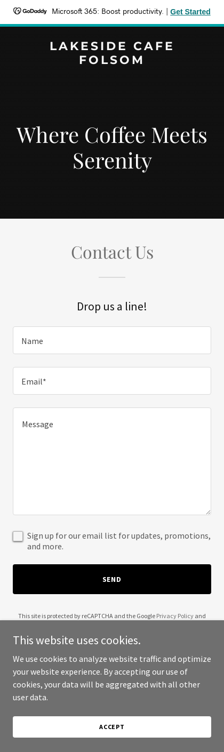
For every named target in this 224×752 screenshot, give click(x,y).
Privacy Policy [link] (175, 616)
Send (112, 579)
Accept (112, 727)
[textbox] (112, 340)
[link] (112, 60)
